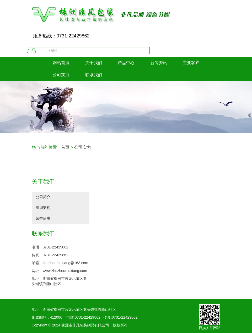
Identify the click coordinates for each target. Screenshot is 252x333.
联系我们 (93, 75)
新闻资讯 (158, 62)
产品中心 (126, 62)
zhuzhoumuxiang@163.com (65, 263)
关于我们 (93, 62)
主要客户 (191, 62)
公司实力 (61, 75)
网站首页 (61, 62)
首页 (65, 147)
